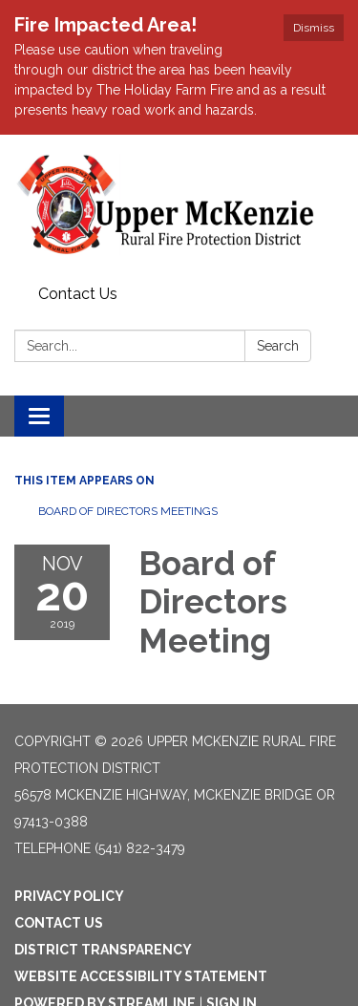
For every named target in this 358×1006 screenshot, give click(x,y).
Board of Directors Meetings (128, 511)
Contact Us (77, 294)
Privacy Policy (69, 896)
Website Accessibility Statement (140, 976)
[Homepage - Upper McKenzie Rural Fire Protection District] (179, 206)
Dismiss (313, 27)
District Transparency (103, 949)
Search (278, 345)
